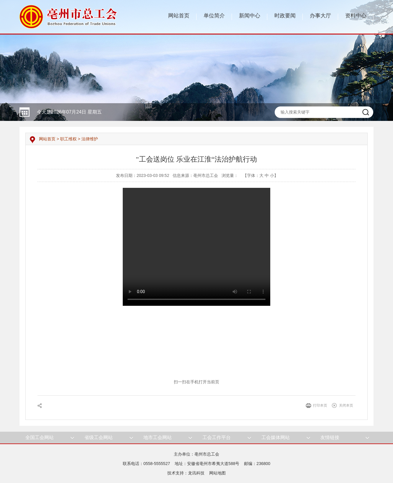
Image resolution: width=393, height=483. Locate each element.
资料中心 (355, 16)
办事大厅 (320, 16)
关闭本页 (346, 405)
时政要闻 (285, 16)
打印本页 (320, 405)
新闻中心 (249, 16)
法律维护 (89, 139)
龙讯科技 (196, 473)
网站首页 (178, 16)
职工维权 (68, 139)
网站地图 (217, 473)
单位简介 (214, 16)
